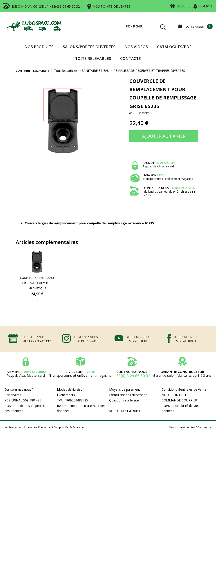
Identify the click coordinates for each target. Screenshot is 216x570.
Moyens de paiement (124, 389)
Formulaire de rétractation (128, 395)
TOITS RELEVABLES (93, 58)
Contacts (130, 58)
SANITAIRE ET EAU (95, 70)
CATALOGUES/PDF (174, 46)
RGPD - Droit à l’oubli (124, 411)
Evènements (66, 395)
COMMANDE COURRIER (179, 400)
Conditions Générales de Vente (184, 389)
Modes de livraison (70, 389)
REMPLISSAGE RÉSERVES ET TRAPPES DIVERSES (149, 70)
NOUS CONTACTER (176, 395)
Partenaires (12, 395)
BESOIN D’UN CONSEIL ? (46, 6)
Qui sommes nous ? (19, 389)
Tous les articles (66, 70)
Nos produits (39, 46)
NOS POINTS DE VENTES (111, 6)
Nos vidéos (136, 46)
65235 (149, 223)
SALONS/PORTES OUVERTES (89, 46)
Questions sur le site (124, 400)
